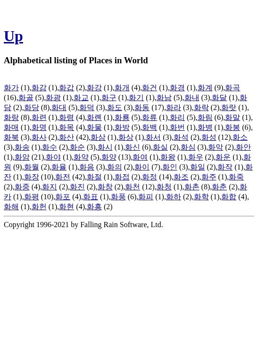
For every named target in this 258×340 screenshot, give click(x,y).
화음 (86, 167)
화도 (114, 107)
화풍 (118, 197)
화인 (169, 167)
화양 (109, 157)
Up (13, 35)
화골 (25, 98)
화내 (192, 98)
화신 (132, 147)
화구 (109, 98)
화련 (39, 117)
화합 (228, 197)
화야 (53, 157)
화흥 (94, 207)
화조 (181, 177)
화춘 (219, 187)
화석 (181, 137)
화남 (164, 98)
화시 (105, 147)
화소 (240, 137)
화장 (31, 177)
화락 (201, 107)
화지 (49, 187)
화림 (205, 117)
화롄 (94, 117)
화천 (132, 187)
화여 (140, 157)
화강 (94, 88)
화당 (31, 107)
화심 (188, 147)
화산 (66, 137)
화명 (39, 127)
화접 (122, 177)
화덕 (86, 107)
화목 (66, 127)
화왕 (167, 157)
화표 (90, 197)
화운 (223, 157)
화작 (225, 167)
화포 (62, 197)
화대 (59, 107)
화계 (205, 88)
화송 (22, 147)
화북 (11, 137)
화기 (136, 98)
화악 (215, 147)
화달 (219, 98)
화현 (66, 207)
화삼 (98, 137)
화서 (153, 137)
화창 (105, 187)
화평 (31, 197)
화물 (94, 127)
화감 (39, 88)
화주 (208, 177)
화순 (77, 147)
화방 (122, 127)
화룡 (122, 117)
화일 (197, 167)
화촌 (192, 187)
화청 (164, 187)
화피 (145, 197)
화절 (94, 177)
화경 (177, 88)
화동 (142, 107)
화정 (149, 177)
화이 (142, 167)
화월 (31, 167)
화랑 (11, 117)
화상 (125, 137)
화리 (177, 117)
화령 (66, 117)
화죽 (236, 177)
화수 (49, 147)
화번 (177, 127)
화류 (149, 117)
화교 (81, 98)
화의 (114, 167)
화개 (122, 88)
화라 (173, 107)
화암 (22, 157)
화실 (160, 147)
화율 (59, 167)
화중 (22, 187)
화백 (149, 127)
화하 (173, 197)
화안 (243, 147)
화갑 (66, 88)
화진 (77, 187)
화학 (201, 197)
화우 (195, 157)
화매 (11, 127)
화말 (232, 117)
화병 (205, 127)
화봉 (232, 127)
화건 (149, 88)
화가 (11, 88)
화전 (62, 177)
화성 (208, 137)
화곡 (232, 88)
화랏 (228, 107)
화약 (81, 157)
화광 (53, 98)
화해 (11, 207)
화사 (39, 137)
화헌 (39, 207)
